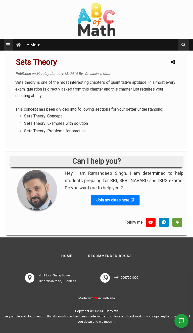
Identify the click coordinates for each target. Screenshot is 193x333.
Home (66, 256)
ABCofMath (109, 311)
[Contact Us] (181, 321)
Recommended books (110, 256)
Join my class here (112, 200)
